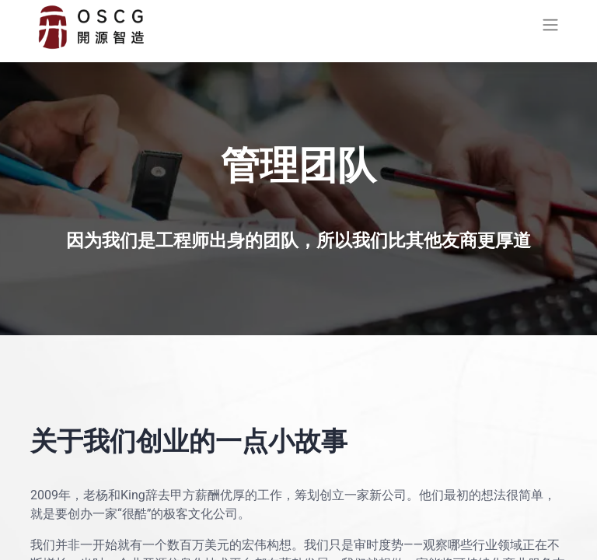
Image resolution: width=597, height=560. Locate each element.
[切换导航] (550, 27)
